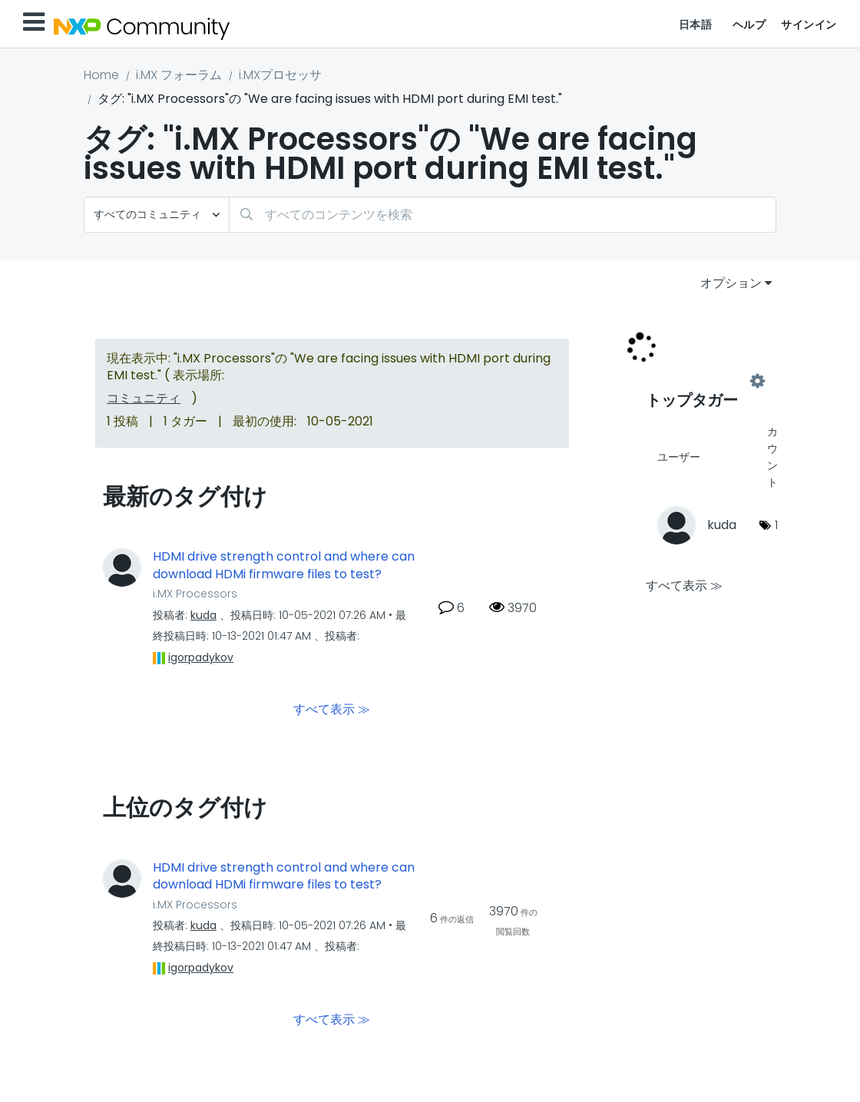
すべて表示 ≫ (331, 708)
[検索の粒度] (156, 214)
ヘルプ (749, 24)
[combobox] (502, 215)
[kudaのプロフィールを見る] (203, 615)
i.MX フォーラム (179, 75)
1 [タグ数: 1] (776, 525)
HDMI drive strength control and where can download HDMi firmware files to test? (284, 565)
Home (101, 75)
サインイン (809, 24)
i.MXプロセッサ (280, 75)
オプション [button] (731, 283)
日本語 (696, 24)
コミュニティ (143, 398)
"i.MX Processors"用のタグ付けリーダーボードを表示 (702, 381)
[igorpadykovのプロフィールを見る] (200, 657)
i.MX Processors (195, 593)
